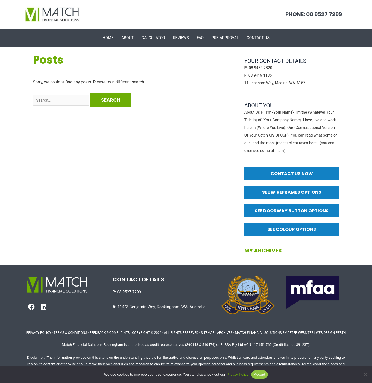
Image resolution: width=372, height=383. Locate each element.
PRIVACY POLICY (38, 333)
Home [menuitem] (107, 38)
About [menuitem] (127, 38)
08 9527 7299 (127, 292)
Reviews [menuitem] (181, 38)
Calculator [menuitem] (153, 38)
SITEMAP (208, 333)
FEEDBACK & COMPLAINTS (110, 333)
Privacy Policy (237, 374)
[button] (31, 307)
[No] (365, 374)
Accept (259, 374)
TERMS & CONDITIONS (70, 333)
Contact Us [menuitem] (258, 38)
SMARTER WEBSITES (298, 333)
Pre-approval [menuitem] (225, 38)
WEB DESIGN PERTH (331, 333)
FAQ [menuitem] (200, 38)
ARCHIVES (224, 333)
